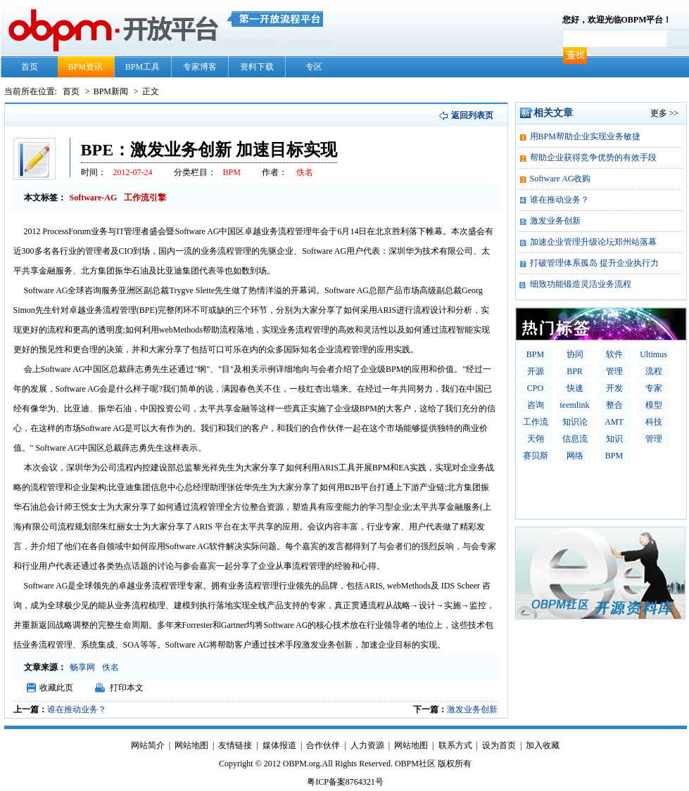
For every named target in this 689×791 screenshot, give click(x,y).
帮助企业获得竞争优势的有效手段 (593, 157)
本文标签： (45, 197)
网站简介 (148, 745)
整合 (614, 405)
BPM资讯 (85, 67)
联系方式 (455, 745)
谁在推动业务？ (76, 709)
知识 (614, 439)
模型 (653, 405)
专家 (653, 388)
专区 (313, 67)
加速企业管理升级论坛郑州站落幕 (593, 242)
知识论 (575, 422)
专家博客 (200, 67)
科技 (653, 422)
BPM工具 (142, 67)
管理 (614, 371)
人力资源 (367, 745)
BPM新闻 (112, 91)
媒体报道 (279, 745)
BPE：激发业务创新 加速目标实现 (209, 150)
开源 (535, 371)
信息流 (575, 439)
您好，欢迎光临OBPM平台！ (617, 20)
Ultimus (653, 354)
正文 (150, 91)
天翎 (535, 439)
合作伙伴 (323, 745)
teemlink (575, 405)
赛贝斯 (535, 456)
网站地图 (191, 745)
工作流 (535, 422)
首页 (29, 67)
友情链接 (235, 745)
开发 (614, 388)
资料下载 (257, 67)
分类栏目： (195, 172)
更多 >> (664, 113)
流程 (653, 371)
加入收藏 (543, 745)
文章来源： (45, 667)
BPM (535, 354)
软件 (614, 354)
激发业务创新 (472, 709)
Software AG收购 (560, 179)
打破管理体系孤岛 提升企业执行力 (594, 263)
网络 (575, 456)
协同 (575, 354)
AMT (614, 422)
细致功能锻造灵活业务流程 (580, 284)
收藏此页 (56, 688)
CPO (535, 388)
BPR (575, 371)
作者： (274, 172)
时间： (93, 172)
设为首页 (499, 745)
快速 (575, 388)
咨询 (535, 405)
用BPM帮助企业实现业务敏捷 (585, 136)
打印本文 (127, 688)
